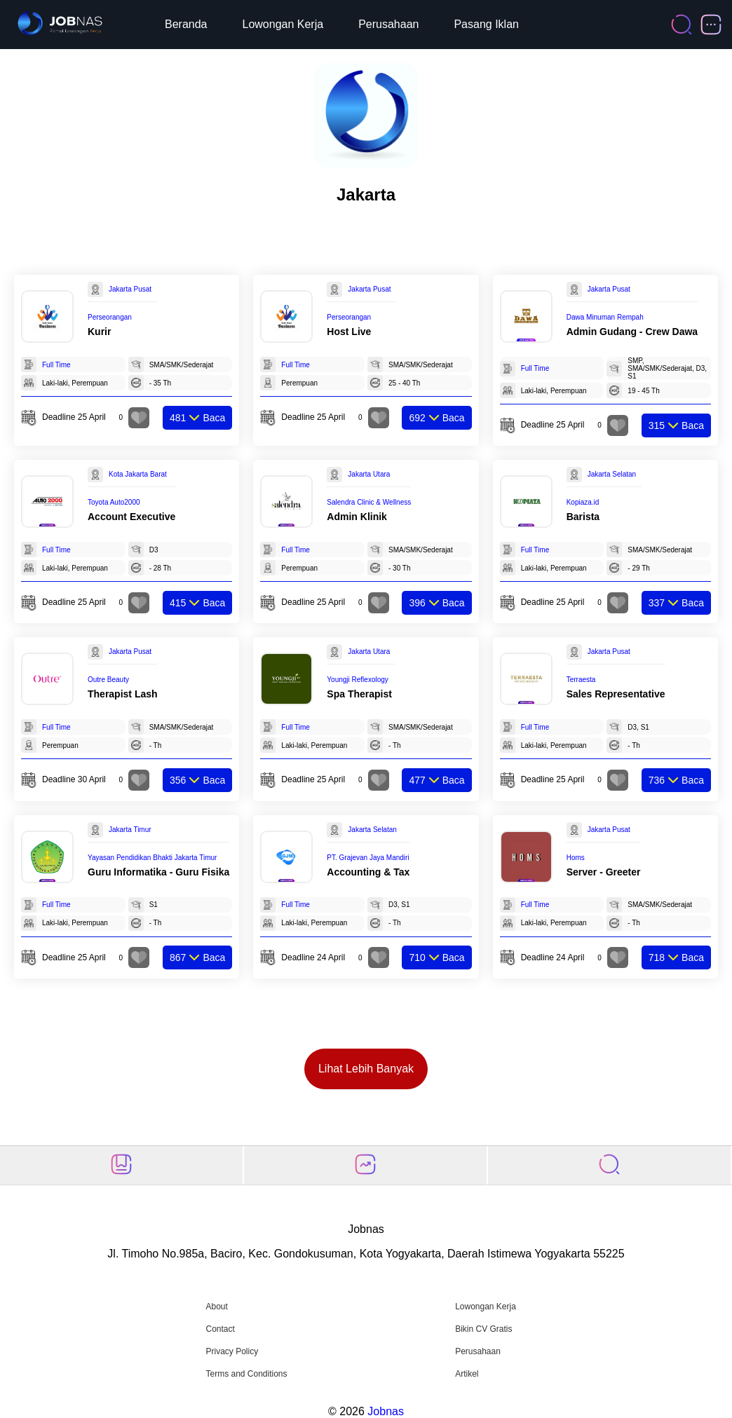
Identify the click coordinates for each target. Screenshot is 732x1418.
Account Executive (131, 516)
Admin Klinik (357, 516)
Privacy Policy (231, 1351)
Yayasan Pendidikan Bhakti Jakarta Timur (152, 857)
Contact (219, 1329)
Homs (576, 857)
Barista (583, 516)
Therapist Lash (123, 694)
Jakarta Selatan (612, 474)
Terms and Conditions (246, 1374)
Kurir (99, 331)
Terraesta (581, 679)
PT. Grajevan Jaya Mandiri (368, 857)
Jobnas (385, 1411)
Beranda (186, 24)
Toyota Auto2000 (114, 502)
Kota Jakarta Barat (138, 474)
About (216, 1306)
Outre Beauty (108, 679)
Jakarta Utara (369, 474)
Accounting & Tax (368, 872)
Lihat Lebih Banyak (366, 1069)
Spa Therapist (359, 694)
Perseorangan (110, 317)
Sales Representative (616, 694)
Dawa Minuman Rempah (605, 317)
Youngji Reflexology (357, 679)
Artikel (466, 1374)
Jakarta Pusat (130, 289)
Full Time (56, 365)
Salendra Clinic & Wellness (369, 502)
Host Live (349, 331)
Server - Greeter (604, 872)
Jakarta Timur (130, 829)
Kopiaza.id (583, 502)
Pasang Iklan (486, 24)
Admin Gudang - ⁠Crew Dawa (632, 331)
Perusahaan (388, 24)
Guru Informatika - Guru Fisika (158, 872)
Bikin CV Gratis (483, 1329)
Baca (197, 417)
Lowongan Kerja (283, 24)
